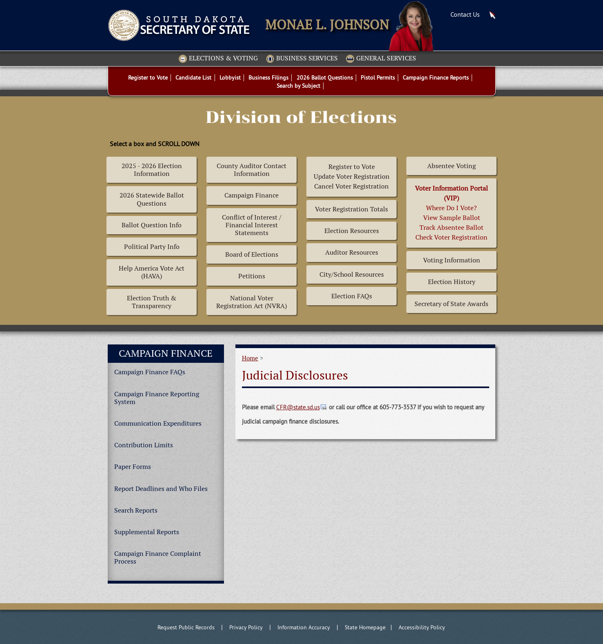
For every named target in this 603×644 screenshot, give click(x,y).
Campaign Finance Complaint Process (157, 557)
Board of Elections (251, 254)
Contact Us (465, 14)
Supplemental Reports (146, 532)
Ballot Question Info (152, 225)
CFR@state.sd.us (298, 407)
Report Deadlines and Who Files (161, 488)
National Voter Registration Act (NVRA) (251, 302)
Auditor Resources (351, 252)
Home (250, 358)
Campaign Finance (251, 195)
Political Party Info (152, 246)
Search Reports (135, 510)
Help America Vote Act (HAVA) (151, 272)
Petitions (251, 276)
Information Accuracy (303, 627)
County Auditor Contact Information (251, 170)
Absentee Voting (451, 166)
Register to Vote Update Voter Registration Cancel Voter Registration (352, 176)
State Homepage (365, 627)
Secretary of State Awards (451, 304)
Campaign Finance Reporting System (156, 398)
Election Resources (351, 231)
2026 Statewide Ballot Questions (152, 199)
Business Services (302, 59)
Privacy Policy (246, 627)
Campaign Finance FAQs (149, 372)
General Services (381, 59)
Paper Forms (132, 466)
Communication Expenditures (158, 423)
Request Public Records (186, 627)
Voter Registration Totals (351, 209)
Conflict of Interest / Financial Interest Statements (252, 225)
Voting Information (451, 260)
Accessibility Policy (422, 627)
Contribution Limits (143, 445)
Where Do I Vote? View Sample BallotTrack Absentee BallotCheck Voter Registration (451, 213)
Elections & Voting (218, 59)
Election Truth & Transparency (151, 302)
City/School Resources (351, 274)
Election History (451, 282)
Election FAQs (351, 296)
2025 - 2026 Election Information (152, 170)
